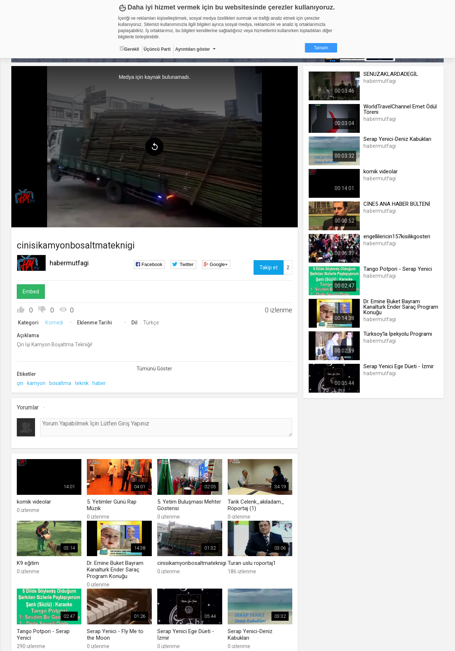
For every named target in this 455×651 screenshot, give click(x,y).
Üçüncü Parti (157, 49)
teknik (82, 383)
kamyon (36, 383)
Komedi (54, 323)
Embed (31, 291)
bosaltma (60, 383)
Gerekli (129, 49)
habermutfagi (69, 263)
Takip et (268, 267)
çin (20, 383)
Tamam (321, 47)
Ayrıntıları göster (192, 49)
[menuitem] (28, 196)
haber (99, 383)
